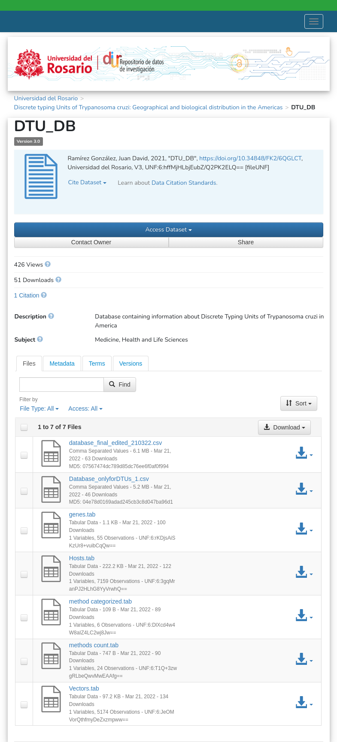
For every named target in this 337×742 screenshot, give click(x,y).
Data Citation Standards (184, 183)
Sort (299, 403)
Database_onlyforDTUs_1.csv (109, 478)
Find (119, 384)
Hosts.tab (81, 558)
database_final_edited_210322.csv (115, 442)
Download (284, 427)
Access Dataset (168, 229)
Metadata (61, 363)
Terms (97, 363)
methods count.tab (93, 645)
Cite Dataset (87, 182)
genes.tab (82, 514)
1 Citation (26, 295)
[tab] (29, 363)
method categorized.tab (100, 601)
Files (29, 363)
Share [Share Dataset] (246, 242)
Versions (131, 363)
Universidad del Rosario (46, 98)
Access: (85, 408)
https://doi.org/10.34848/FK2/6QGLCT (250, 158)
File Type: (39, 408)
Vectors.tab (84, 688)
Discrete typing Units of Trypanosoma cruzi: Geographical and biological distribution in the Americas (148, 107)
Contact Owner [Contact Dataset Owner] (91, 242)
